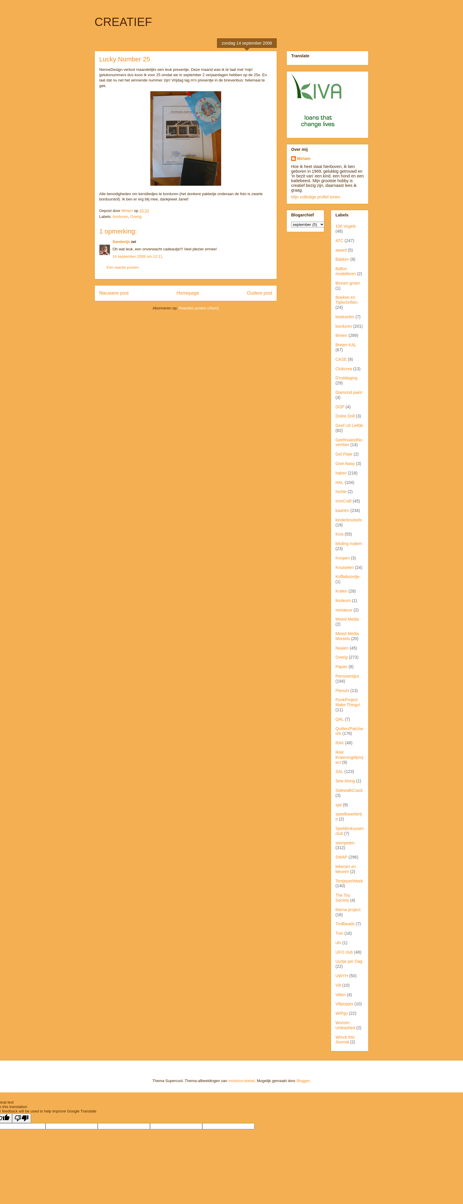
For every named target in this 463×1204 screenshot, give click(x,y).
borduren (120, 216)
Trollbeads (345, 923)
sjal (338, 804)
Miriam (303, 158)
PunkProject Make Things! (347, 702)
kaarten (342, 510)
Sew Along (345, 781)
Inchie (340, 491)
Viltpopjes (344, 1003)
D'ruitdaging (346, 378)
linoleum (343, 600)
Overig (135, 216)
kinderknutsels (348, 520)
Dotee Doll (345, 416)
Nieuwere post (114, 293)
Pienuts (342, 690)
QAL (339, 719)
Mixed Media (347, 619)
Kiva (339, 534)
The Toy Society (342, 898)
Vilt (338, 985)
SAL (339, 771)
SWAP (341, 857)
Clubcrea (343, 368)
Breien (341, 335)
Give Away (345, 463)
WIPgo (341, 1013)
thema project (348, 909)
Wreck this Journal (345, 1040)
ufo (338, 942)
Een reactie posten (122, 267)
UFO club (344, 952)
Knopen (342, 558)
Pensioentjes (347, 676)
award (341, 250)
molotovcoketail (241, 1081)
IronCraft (343, 501)
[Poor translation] (21, 1118)
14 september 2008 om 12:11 (138, 256)
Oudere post (259, 293)
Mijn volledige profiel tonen (315, 197)
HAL (339, 482)
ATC (339, 240)
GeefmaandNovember (348, 442)
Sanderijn (121, 241)
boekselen (344, 316)
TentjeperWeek (349, 881)
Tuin (339, 933)
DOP (339, 406)
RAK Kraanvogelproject (349, 757)
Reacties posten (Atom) (199, 308)
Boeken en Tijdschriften (346, 300)
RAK (339, 742)
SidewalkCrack (349, 790)
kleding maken (348, 543)
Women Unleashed (345, 1025)
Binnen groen (347, 283)
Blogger (302, 1081)
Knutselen (344, 567)
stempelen (345, 843)
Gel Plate (344, 454)
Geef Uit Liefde (349, 425)
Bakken (342, 259)
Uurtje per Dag (348, 961)
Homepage (188, 293)
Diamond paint (348, 392)
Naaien (341, 648)
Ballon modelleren (345, 271)
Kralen (341, 591)
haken (341, 473)
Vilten (340, 994)
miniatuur (344, 610)
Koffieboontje (347, 576)
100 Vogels (345, 226)
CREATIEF (123, 21)
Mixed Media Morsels (347, 636)
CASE (341, 359)
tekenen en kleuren (345, 869)
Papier (341, 666)
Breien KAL (345, 344)
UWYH (341, 975)
